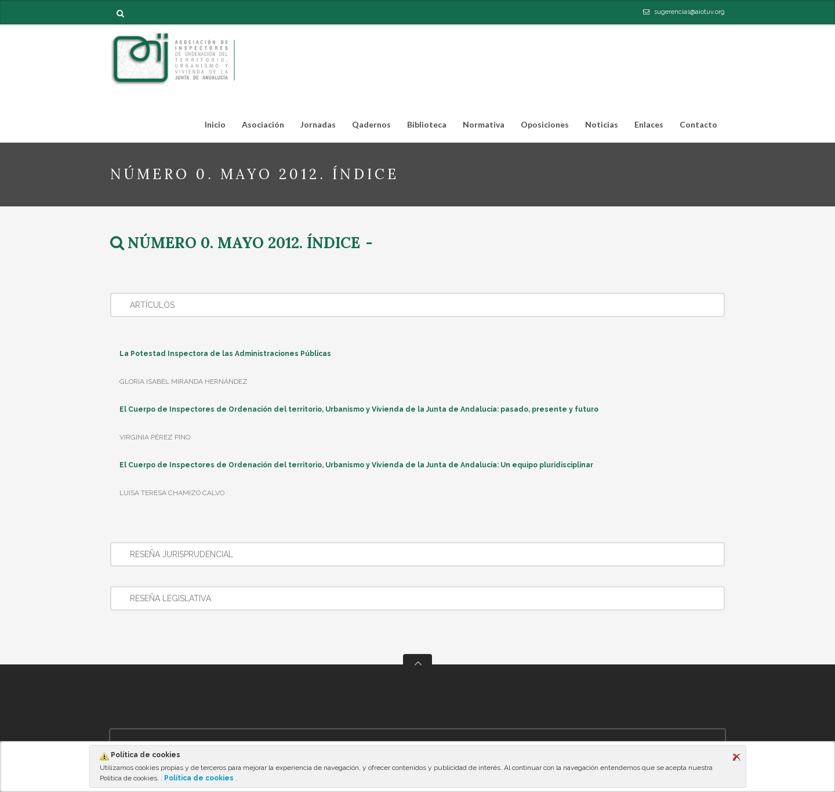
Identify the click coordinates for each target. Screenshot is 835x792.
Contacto (698, 124)
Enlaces (648, 124)
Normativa (480, 126)
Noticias (601, 124)
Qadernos (371, 124)
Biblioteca (423, 126)
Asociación (259, 126)
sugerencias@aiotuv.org (689, 12)
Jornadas (318, 124)
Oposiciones (541, 126)
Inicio (215, 124)
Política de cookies (198, 778)
